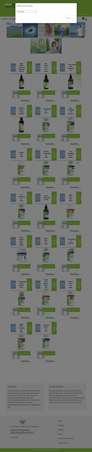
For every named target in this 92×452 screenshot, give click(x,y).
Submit (68, 18)
